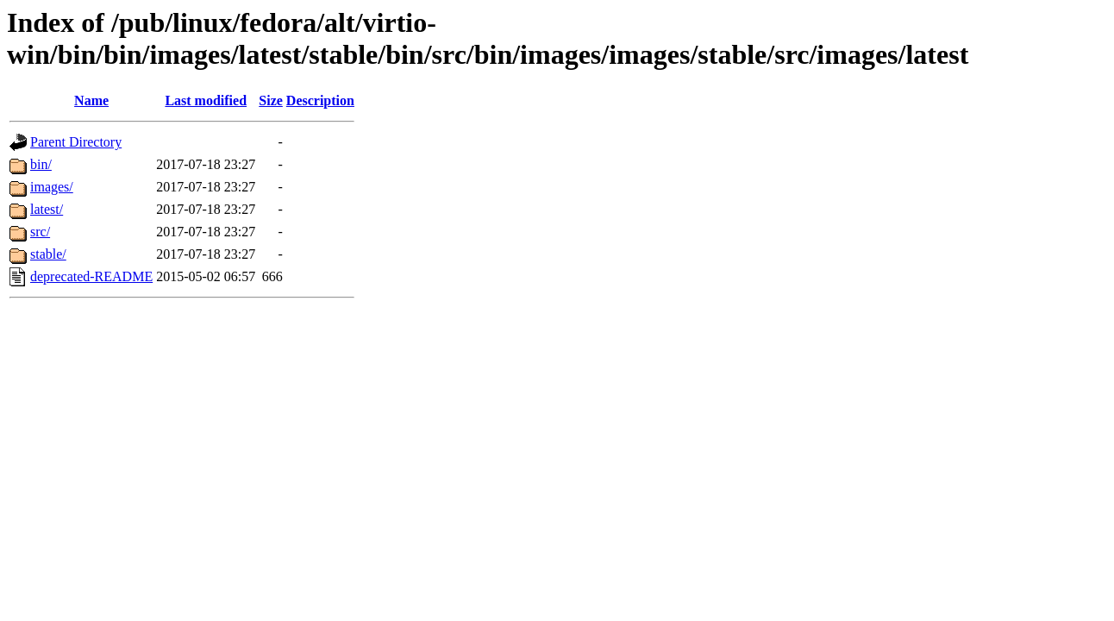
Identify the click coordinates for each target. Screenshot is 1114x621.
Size (271, 100)
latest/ (46, 209)
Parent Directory (76, 142)
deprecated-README (91, 276)
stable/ (48, 254)
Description (320, 100)
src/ (40, 231)
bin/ (41, 164)
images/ (51, 186)
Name (91, 100)
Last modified (206, 100)
